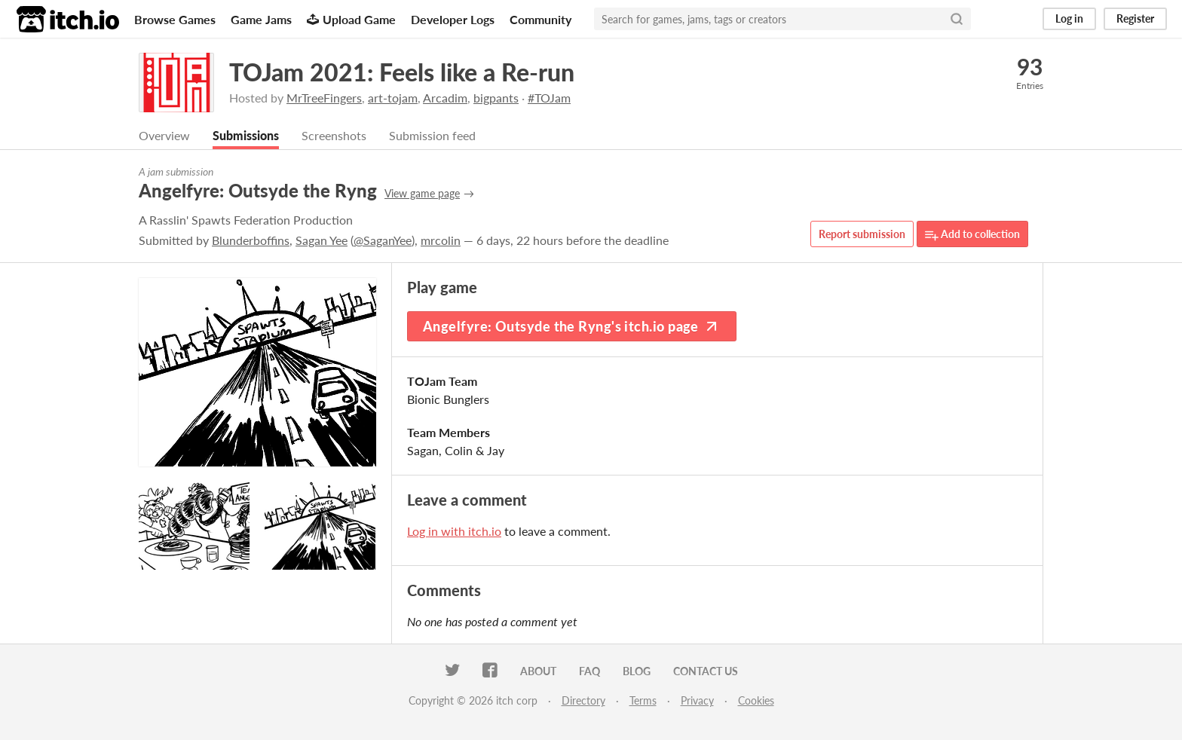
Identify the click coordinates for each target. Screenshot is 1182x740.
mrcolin (441, 240)
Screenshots (334, 135)
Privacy (697, 700)
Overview (164, 135)
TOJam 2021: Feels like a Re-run (401, 72)
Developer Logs (453, 19)
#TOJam (549, 97)
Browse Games (175, 19)
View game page (422, 193)
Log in (1069, 18)
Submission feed (432, 135)
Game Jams (261, 19)
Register (1135, 18)
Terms (643, 700)
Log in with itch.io (454, 531)
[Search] (956, 19)
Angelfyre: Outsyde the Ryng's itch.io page (572, 326)
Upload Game (351, 19)
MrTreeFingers (324, 97)
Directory (583, 700)
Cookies (756, 700)
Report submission (862, 234)
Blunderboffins (250, 240)
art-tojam (393, 97)
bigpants (496, 97)
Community (540, 19)
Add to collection (972, 235)
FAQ (589, 671)
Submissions (246, 135)
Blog (637, 671)
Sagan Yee (322, 240)
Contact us (705, 671)
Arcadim (445, 97)
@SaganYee (383, 240)
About (538, 671)
